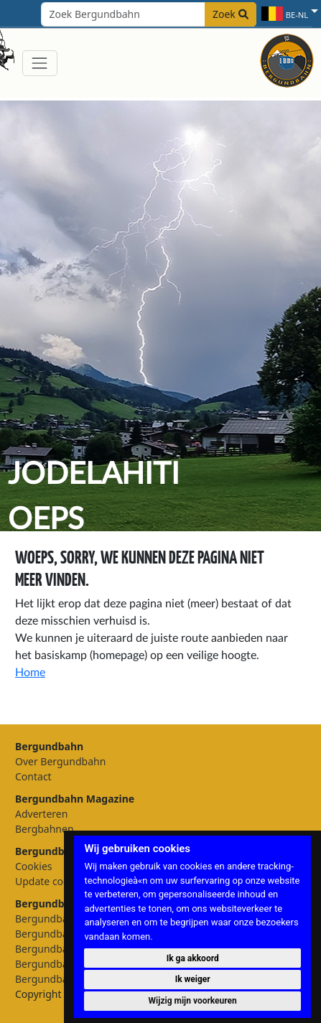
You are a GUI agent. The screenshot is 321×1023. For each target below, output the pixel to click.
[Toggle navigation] (39, 62)
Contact (33, 776)
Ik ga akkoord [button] (193, 958)
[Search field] (148, 14)
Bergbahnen (44, 829)
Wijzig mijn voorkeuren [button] (193, 1001)
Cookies (33, 866)
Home (30, 672)
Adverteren (41, 814)
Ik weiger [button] (192, 979)
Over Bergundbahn (60, 761)
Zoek (230, 14)
